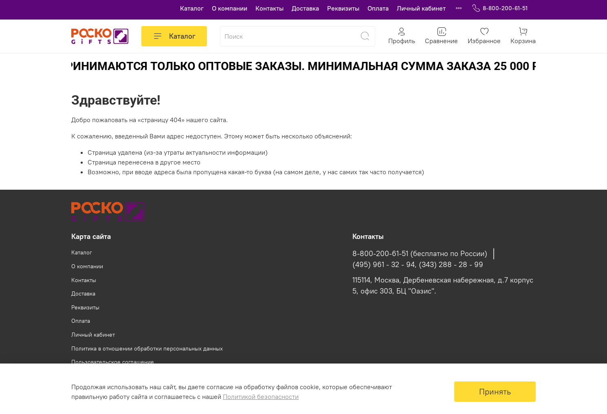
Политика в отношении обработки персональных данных (147, 348)
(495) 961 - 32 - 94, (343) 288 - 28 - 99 (417, 264)
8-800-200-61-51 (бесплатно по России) (419, 253)
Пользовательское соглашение (112, 362)
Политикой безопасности (261, 396)
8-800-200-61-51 (500, 8)
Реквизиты (343, 8)
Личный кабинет (421, 8)
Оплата (378, 8)
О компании (229, 8)
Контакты (269, 8)
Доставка (305, 8)
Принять (495, 391)
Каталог (192, 8)
